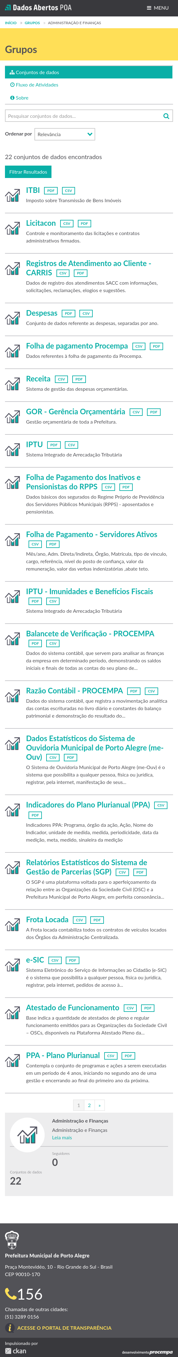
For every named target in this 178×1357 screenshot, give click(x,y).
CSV (68, 190)
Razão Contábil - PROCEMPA (74, 690)
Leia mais (62, 1137)
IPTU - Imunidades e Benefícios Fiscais (89, 591)
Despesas (41, 312)
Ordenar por (18, 133)
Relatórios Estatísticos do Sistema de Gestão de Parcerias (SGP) (86, 867)
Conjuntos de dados (34, 72)
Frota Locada (47, 919)
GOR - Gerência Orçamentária (75, 411)
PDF (50, 190)
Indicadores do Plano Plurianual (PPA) (88, 804)
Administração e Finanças (74, 22)
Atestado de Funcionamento (72, 1007)
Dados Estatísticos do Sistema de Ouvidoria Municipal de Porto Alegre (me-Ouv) (95, 747)
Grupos (32, 22)
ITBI (33, 189)
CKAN (15, 1351)
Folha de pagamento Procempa (77, 345)
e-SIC (35, 959)
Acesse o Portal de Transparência (64, 1328)
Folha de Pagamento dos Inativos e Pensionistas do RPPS (83, 482)
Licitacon (41, 222)
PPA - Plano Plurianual (63, 1055)
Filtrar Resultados (28, 172)
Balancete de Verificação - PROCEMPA (90, 633)
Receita (38, 378)
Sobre (19, 97)
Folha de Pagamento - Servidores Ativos (91, 534)
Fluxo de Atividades (34, 84)
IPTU (34, 444)
